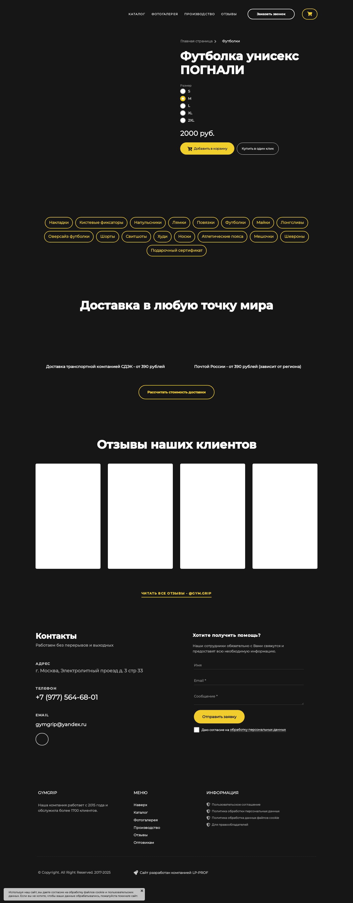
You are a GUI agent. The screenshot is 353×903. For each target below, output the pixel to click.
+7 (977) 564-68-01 (67, 697)
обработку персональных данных (258, 730)
